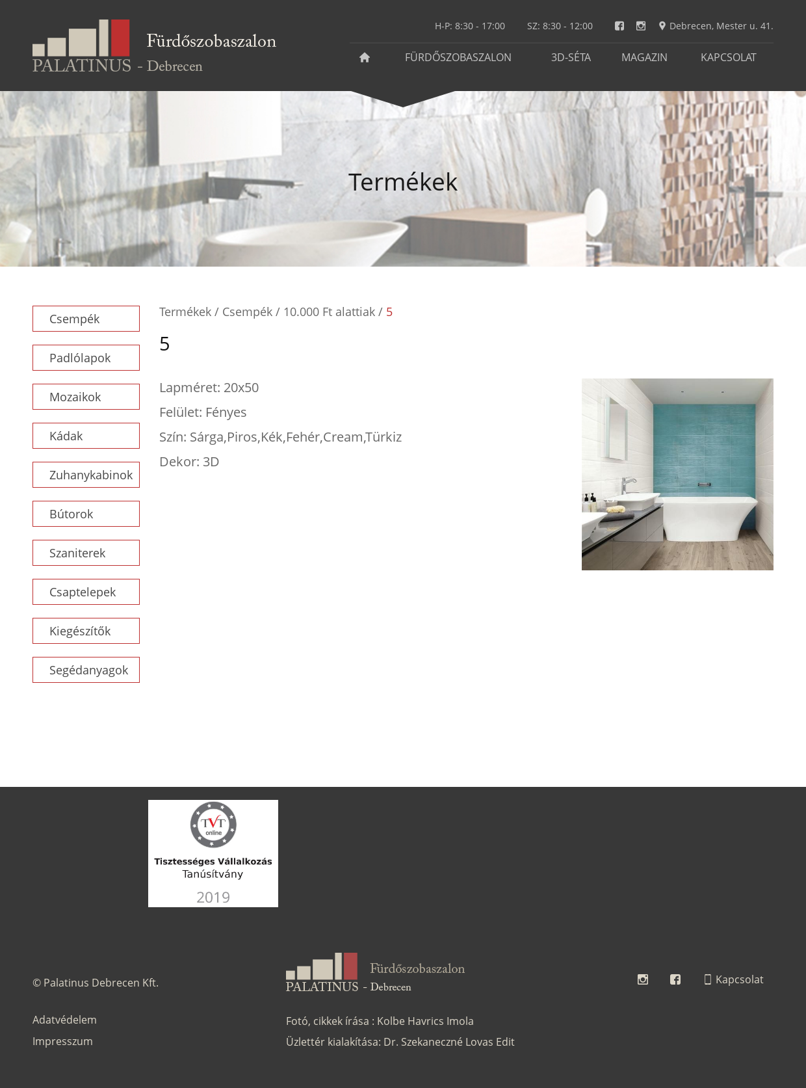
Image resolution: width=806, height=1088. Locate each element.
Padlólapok (79, 357)
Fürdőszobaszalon (458, 57)
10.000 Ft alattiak (329, 311)
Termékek (185, 311)
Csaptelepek (82, 592)
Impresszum (62, 1041)
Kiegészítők (79, 631)
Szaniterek (77, 553)
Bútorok (71, 514)
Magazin (644, 57)
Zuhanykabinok (91, 475)
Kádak (66, 436)
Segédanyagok (88, 670)
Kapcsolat (729, 57)
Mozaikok (75, 397)
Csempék (74, 318)
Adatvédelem (64, 1020)
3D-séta (571, 57)
